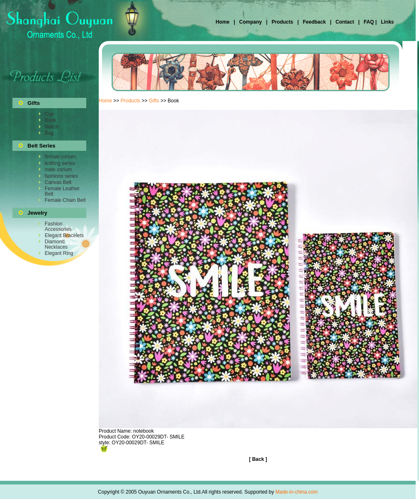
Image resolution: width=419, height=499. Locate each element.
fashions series (61, 176)
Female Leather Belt (62, 191)
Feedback (314, 22)
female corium (60, 157)
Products (282, 22)
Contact (345, 22)
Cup (49, 114)
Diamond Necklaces (56, 244)
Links (387, 22)
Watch (52, 127)
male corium (58, 169)
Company (250, 22)
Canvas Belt (58, 182)
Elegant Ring (59, 253)
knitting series (60, 163)
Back (258, 459)
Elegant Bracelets (64, 235)
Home (223, 22)
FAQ (368, 22)
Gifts (154, 101)
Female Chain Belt (65, 200)
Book (50, 120)
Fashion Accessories (58, 226)
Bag (49, 133)
